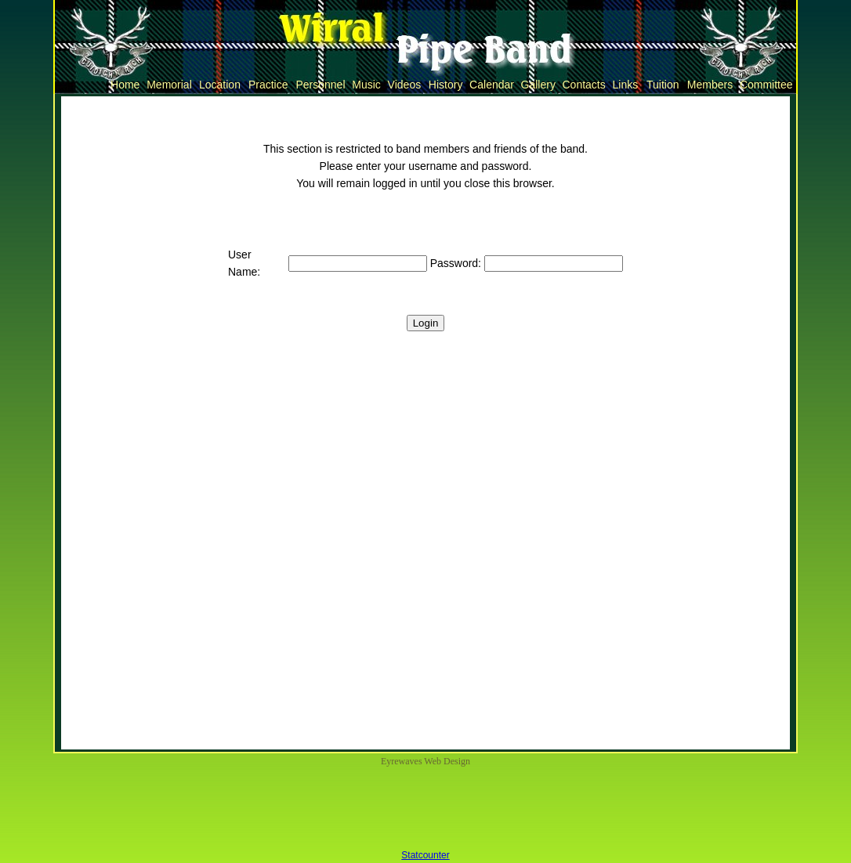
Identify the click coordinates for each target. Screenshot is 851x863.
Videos (404, 84)
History (445, 84)
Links (625, 84)
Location (220, 84)
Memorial (168, 84)
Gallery (538, 84)
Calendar (491, 84)
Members (710, 84)
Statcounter (425, 855)
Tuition (662, 84)
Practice (268, 84)
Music (366, 84)
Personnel (321, 84)
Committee (766, 84)
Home (125, 84)
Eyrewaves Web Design (425, 761)
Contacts (584, 84)
